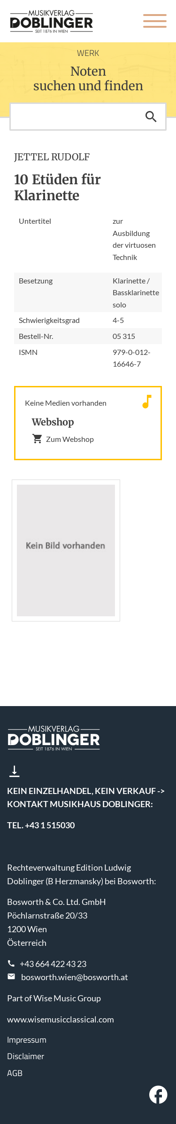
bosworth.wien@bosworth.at (74, 977)
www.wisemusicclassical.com (60, 1019)
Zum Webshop (63, 438)
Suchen (151, 116)
